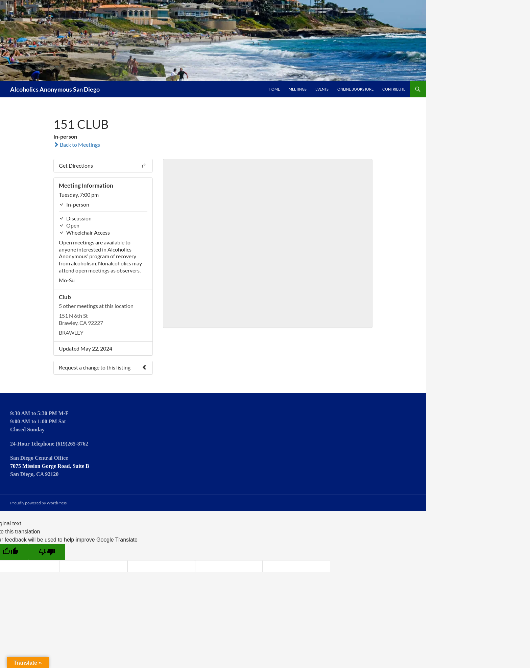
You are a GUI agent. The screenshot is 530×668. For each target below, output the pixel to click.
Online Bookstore (355, 89)
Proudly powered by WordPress (38, 502)
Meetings (298, 89)
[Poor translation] (47, 552)
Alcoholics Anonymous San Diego (55, 89)
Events (322, 89)
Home (274, 89)
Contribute (393, 89)
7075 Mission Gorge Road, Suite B (49, 466)
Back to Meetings (76, 144)
